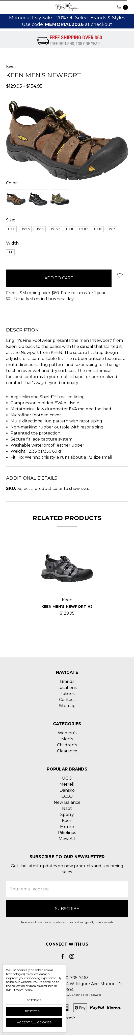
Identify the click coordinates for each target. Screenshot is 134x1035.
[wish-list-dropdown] (120, 275)
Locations (67, 687)
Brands (67, 681)
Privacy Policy (22, 989)
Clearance (67, 751)
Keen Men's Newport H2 (67, 606)
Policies (67, 693)
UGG (67, 778)
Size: (10, 220)
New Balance (67, 802)
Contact (67, 699)
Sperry (67, 814)
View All (67, 838)
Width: (12, 243)
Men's (67, 739)
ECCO (67, 796)
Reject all (34, 1011)
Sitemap (67, 705)
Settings (34, 1000)
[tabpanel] (67, 579)
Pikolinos (67, 832)
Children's (67, 745)
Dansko (67, 790)
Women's (67, 732)
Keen (67, 820)
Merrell (67, 784)
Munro (67, 826)
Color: (12, 183)
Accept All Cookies (34, 1022)
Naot (67, 808)
